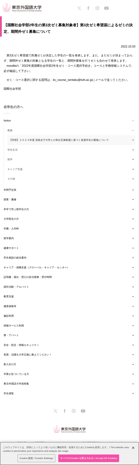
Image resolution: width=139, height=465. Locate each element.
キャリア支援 (15, 169)
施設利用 (9, 315)
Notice (7, 120)
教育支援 (9, 296)
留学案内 (9, 238)
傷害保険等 (10, 306)
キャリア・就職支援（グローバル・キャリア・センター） (37, 267)
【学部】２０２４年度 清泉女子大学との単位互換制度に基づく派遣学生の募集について (59, 140)
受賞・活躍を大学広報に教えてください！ (28, 354)
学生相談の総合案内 (15, 257)
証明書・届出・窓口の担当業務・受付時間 (28, 277)
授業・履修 (10, 199)
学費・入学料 (11, 228)
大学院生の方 (11, 218)
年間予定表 (10, 189)
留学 (9, 159)
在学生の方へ (13, 107)
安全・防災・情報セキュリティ (21, 345)
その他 (11, 178)
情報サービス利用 (14, 325)
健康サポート (11, 248)
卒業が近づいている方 (16, 374)
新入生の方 (10, 364)
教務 (9, 130)
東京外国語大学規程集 (16, 383)
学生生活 (12, 149)
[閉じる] (133, 448)
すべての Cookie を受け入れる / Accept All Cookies (88, 458)
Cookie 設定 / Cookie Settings (36, 458)
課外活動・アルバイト (16, 286)
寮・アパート (11, 335)
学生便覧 (9, 393)
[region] (69, 453)
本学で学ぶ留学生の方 (16, 209)
